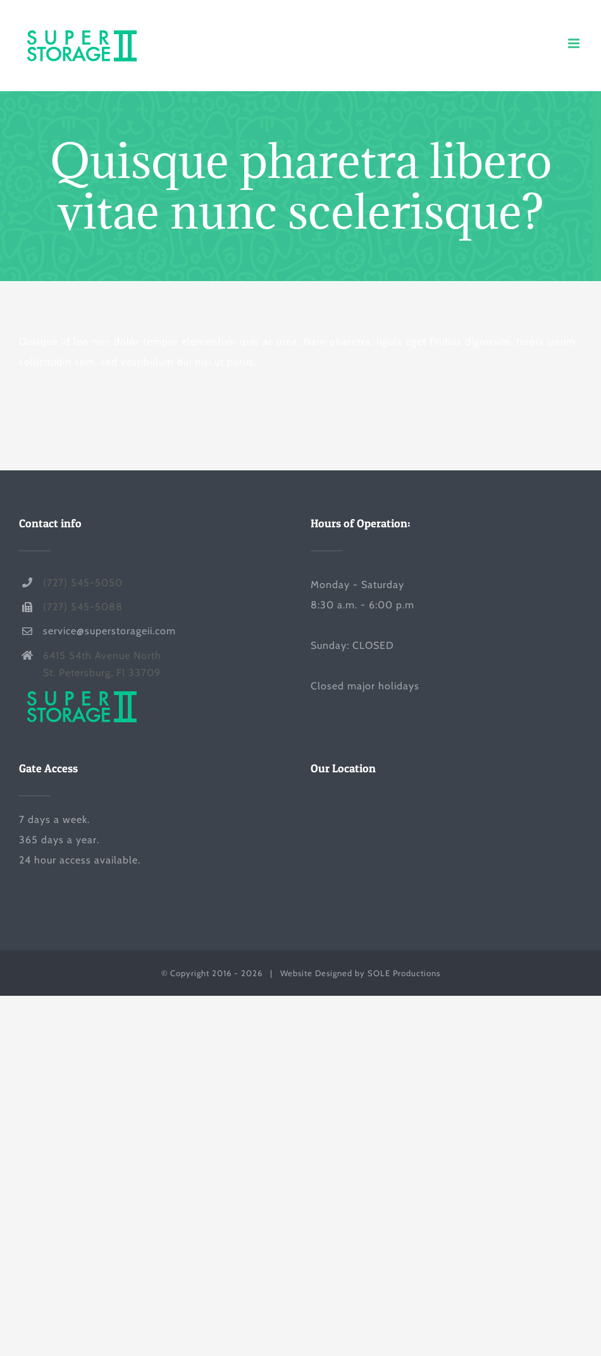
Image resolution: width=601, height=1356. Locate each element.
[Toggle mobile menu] (575, 43)
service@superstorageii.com (109, 631)
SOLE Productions (404, 973)
